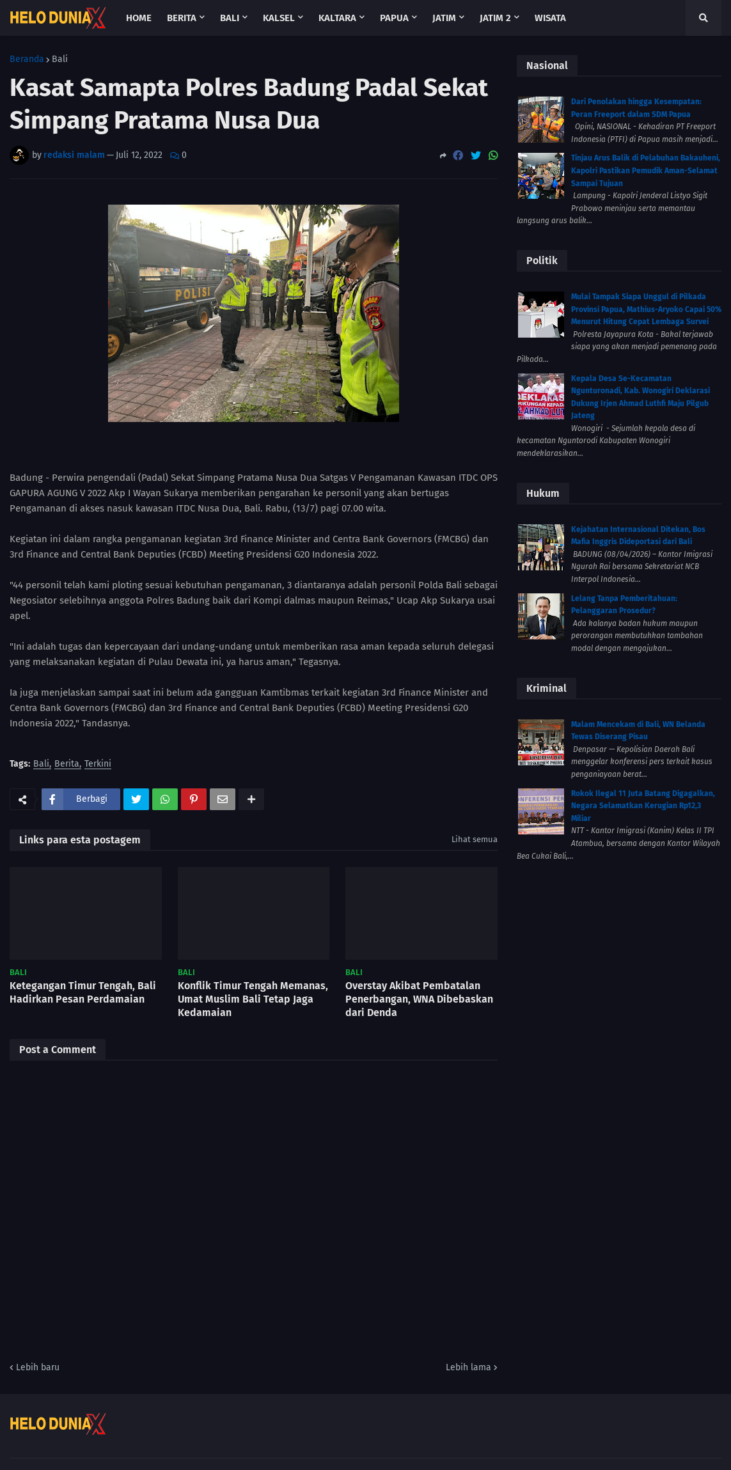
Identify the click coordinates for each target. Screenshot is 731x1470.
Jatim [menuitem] (444, 18)
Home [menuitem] (139, 18)
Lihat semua (475, 839)
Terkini (97, 764)
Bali (60, 59)
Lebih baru (37, 1367)
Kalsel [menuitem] (279, 18)
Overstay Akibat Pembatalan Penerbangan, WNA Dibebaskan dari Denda (419, 999)
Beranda (27, 59)
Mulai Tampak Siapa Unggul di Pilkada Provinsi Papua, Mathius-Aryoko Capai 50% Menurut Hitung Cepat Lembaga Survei (646, 309)
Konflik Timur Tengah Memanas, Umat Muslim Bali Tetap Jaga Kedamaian (253, 999)
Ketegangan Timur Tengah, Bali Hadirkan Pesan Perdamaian (83, 992)
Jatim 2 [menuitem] (495, 18)
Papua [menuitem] (394, 18)
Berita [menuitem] (181, 18)
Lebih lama (468, 1367)
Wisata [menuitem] (550, 18)
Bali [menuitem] (229, 18)
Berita (66, 764)
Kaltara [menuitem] (337, 18)
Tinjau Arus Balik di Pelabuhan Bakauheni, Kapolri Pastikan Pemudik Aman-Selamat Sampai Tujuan (645, 170)
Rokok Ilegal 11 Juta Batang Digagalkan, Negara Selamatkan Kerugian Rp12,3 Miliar (643, 806)
